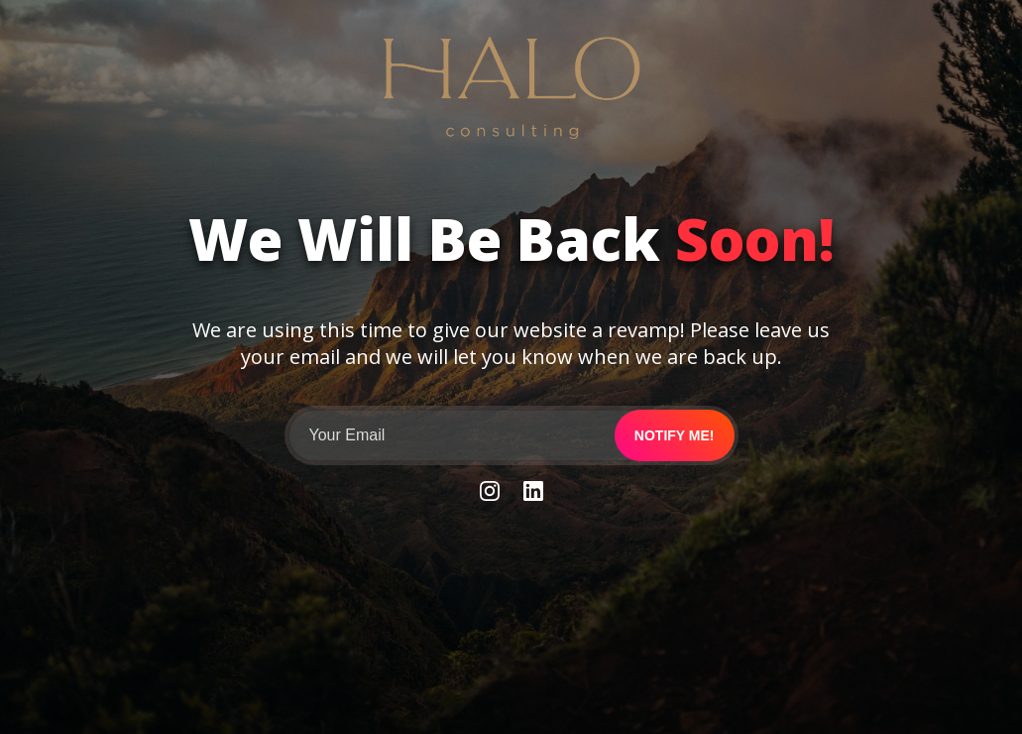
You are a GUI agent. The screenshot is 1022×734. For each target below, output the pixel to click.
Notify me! (674, 435)
